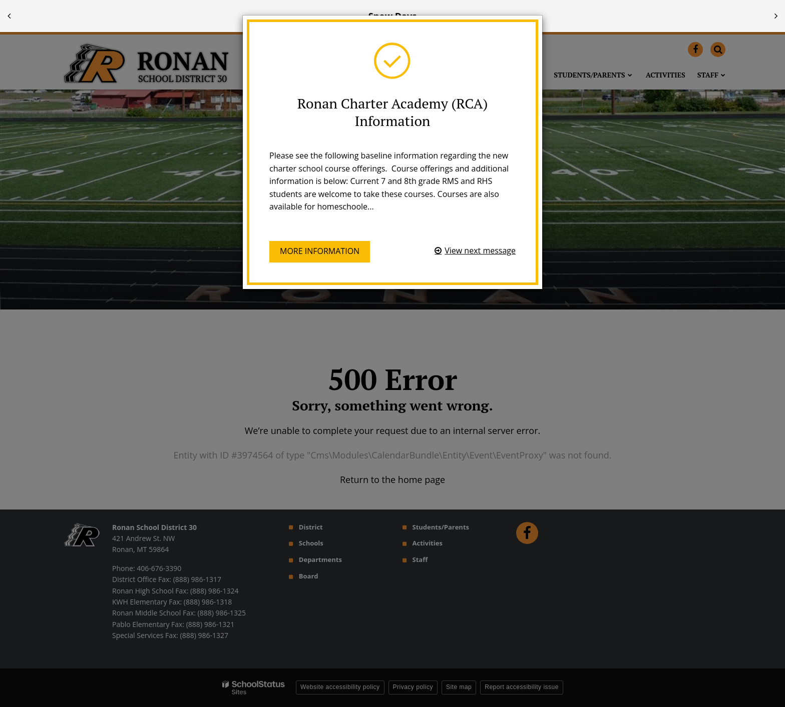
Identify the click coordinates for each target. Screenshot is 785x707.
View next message (480, 250)
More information (319, 251)
